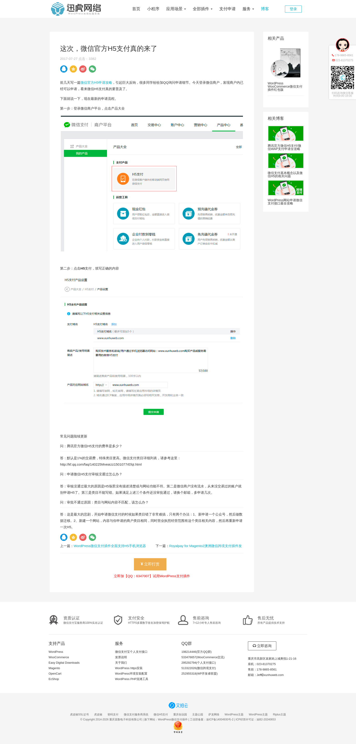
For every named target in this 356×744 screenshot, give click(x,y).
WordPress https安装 (129, 668)
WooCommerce (59, 657)
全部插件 (203, 9)
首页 (136, 9)
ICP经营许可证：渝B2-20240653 (256, 719)
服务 (248, 9)
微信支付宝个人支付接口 (131, 651)
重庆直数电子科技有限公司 (125, 719)
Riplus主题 (279, 714)
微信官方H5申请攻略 (96, 82)
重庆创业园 (180, 714)
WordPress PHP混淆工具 (131, 679)
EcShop (54, 679)
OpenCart (55, 673)
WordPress (56, 651)
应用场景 (176, 9)
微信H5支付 (161, 714)
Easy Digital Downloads (64, 662)
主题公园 (197, 714)
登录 (293, 9)
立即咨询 (262, 646)
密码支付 (113, 714)
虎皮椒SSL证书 (79, 714)
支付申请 (227, 9)
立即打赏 (150, 564)
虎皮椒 (98, 714)
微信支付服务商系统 (136, 714)
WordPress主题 (234, 714)
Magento (54, 668)
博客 (265, 9)
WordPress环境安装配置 (131, 673)
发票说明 (121, 657)
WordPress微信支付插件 (173, 719)
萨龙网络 (213, 714)
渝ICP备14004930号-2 (219, 719)
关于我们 (121, 662)
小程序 (153, 9)
